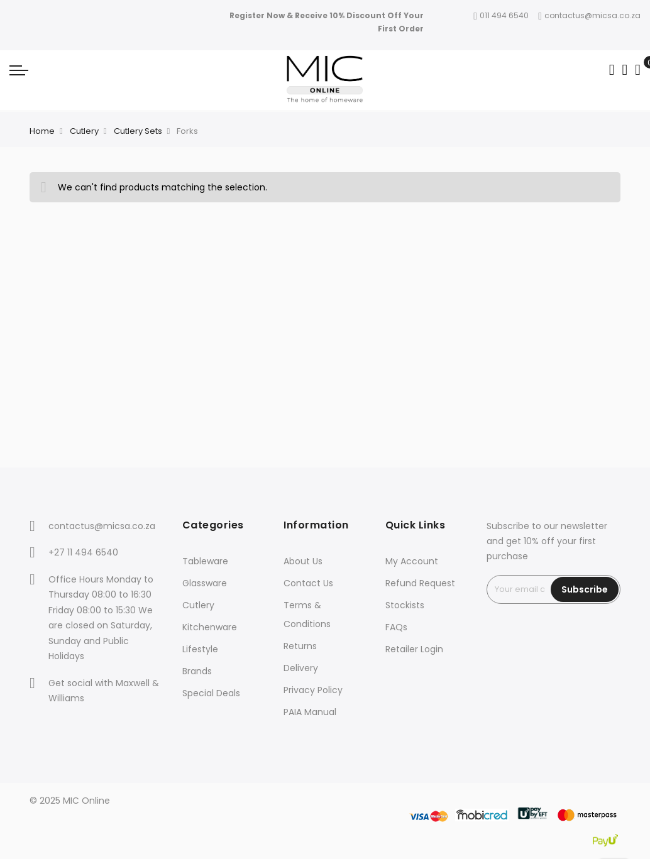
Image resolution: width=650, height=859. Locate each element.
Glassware (204, 583)
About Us (303, 561)
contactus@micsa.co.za (589, 15)
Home (42, 131)
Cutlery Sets (138, 131)
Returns (300, 646)
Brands (197, 671)
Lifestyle (200, 649)
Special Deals (211, 693)
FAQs (396, 627)
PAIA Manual (310, 712)
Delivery (301, 668)
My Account (411, 561)
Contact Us (308, 583)
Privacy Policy (313, 690)
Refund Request (420, 583)
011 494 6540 (501, 15)
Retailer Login (414, 649)
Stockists (404, 605)
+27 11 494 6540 (83, 552)
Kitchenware (209, 627)
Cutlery (84, 131)
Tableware (205, 561)
